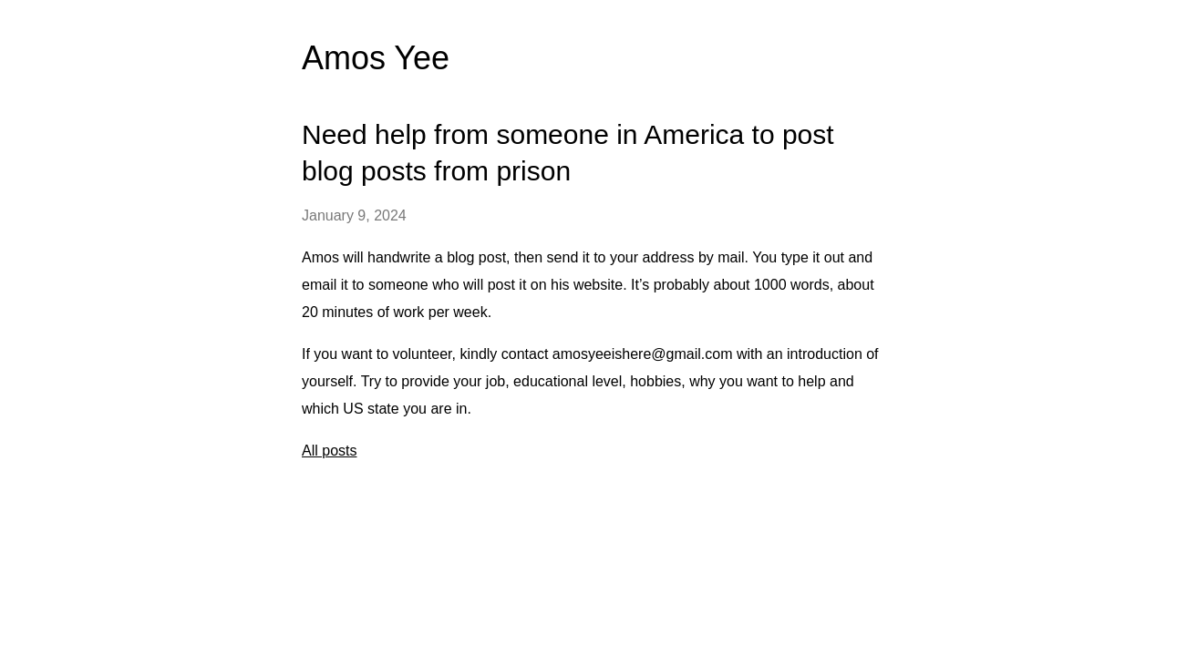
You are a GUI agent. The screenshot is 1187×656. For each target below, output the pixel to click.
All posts (329, 450)
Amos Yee (375, 58)
